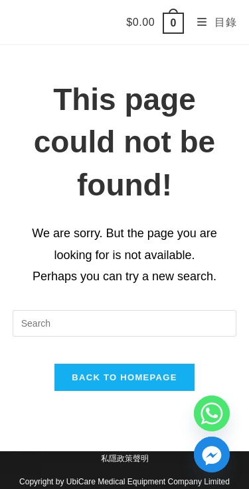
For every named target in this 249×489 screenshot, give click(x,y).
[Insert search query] (125, 323)
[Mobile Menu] (211, 22)
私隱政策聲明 (125, 458)
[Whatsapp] (212, 413)
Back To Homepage (124, 377)
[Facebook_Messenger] (212, 454)
